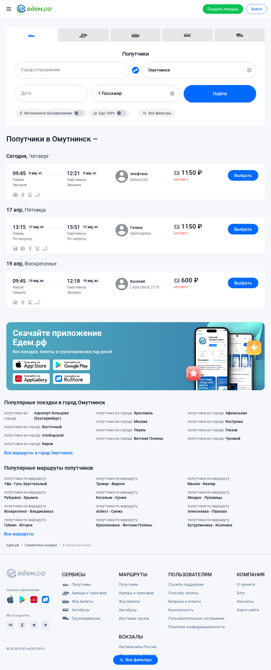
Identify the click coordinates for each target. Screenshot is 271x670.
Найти (220, 93)
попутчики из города (43, 415)
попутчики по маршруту (25, 481)
